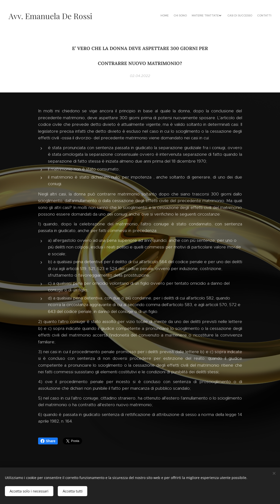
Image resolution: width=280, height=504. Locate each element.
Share (48, 441)
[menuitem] (249, 16)
